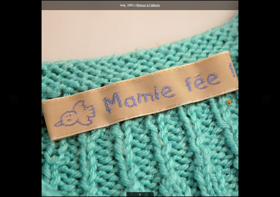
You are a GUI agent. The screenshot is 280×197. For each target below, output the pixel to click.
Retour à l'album (148, 5)
